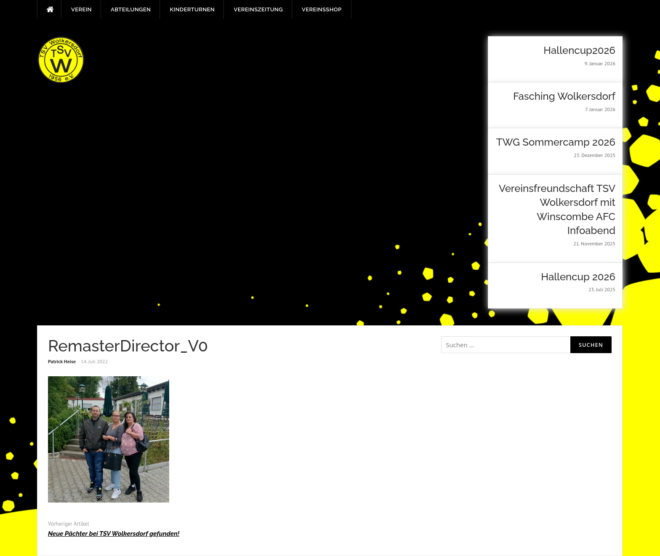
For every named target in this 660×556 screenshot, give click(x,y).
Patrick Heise (62, 361)
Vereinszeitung (258, 9)
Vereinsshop (321, 9)
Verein (81, 9)
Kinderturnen (192, 9)
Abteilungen (131, 9)
